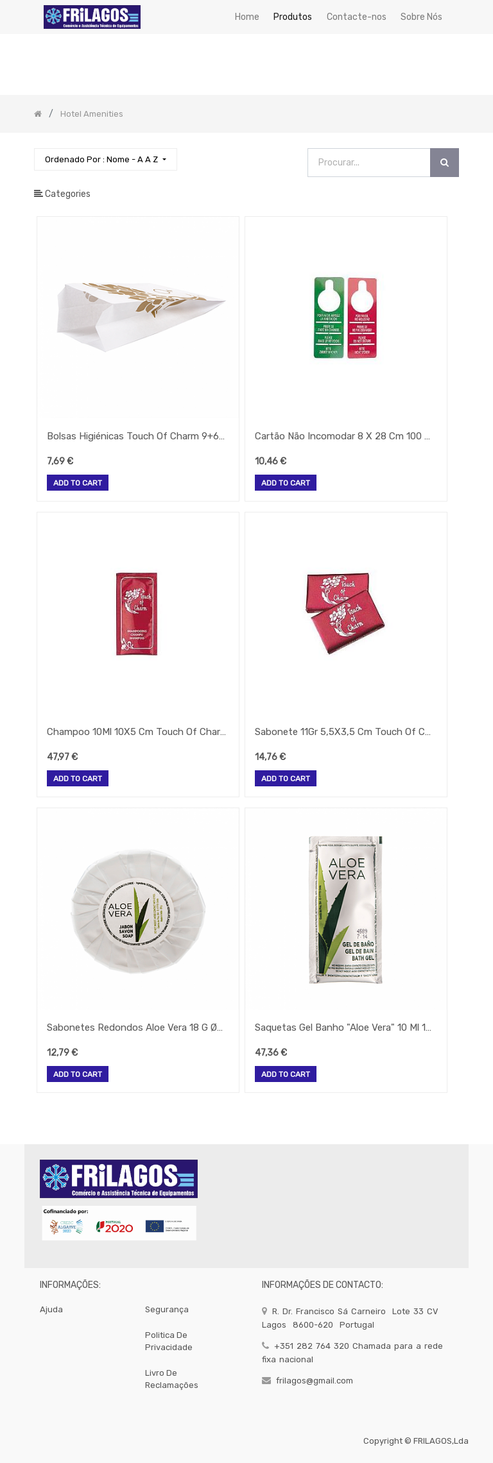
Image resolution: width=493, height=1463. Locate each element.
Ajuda (51, 1309)
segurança (167, 1309)
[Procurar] (444, 162)
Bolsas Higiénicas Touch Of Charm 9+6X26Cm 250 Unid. (137, 436)
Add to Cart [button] (77, 483)
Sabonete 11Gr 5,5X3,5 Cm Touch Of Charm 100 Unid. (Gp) (345, 732)
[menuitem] (247, 17)
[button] (105, 159)
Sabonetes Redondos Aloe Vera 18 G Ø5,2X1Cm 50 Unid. (137, 1027)
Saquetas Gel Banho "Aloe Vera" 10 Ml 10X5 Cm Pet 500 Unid (345, 1027)
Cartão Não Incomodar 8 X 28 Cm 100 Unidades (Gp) (345, 436)
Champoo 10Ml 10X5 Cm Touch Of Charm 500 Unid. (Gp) (137, 732)
